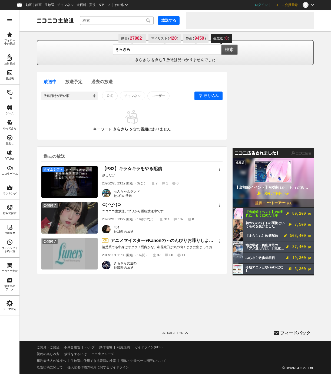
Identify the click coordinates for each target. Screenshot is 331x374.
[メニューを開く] (9, 19)
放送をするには (75, 354)
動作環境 (105, 347)
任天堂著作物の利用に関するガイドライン (98, 367)
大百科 (81, 4)
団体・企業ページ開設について (143, 360)
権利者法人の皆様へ (51, 361)
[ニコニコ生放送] (55, 20)
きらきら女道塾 (125, 263)
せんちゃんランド (127, 191)
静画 (38, 4)
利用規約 (123, 347)
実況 (92, 4)
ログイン (261, 4)
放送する (168, 20)
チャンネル (65, 4)
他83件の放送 (124, 267)
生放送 (49, 4)
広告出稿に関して (50, 367)
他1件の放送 (123, 196)
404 (116, 227)
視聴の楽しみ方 (48, 354)
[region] (9, 192)
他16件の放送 (124, 232)
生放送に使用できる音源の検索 (93, 360)
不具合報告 (72, 347)
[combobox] (117, 20)
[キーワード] (117, 20)
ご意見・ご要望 (48, 347)
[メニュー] (219, 169)
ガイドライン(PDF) (148, 347)
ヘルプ (90, 347)
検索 (229, 49)
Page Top (175, 333)
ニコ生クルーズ (102, 354)
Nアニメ (105, 4)
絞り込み (211, 95)
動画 (29, 4)
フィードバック (295, 333)
